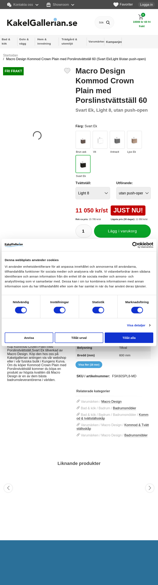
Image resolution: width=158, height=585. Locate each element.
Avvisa (29, 337)
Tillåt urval (79, 337)
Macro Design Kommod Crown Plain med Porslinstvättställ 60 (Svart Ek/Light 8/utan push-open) (76, 59)
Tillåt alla (129, 337)
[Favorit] (67, 70)
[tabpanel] (37, 357)
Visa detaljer (136, 325)
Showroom (57, 5)
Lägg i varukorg (122, 231)
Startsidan (10, 55)
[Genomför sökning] (108, 22)
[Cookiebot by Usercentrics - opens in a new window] (135, 245)
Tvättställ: (83, 183)
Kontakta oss (20, 5)
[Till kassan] (142, 21)
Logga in (146, 4)
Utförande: (124, 183)
